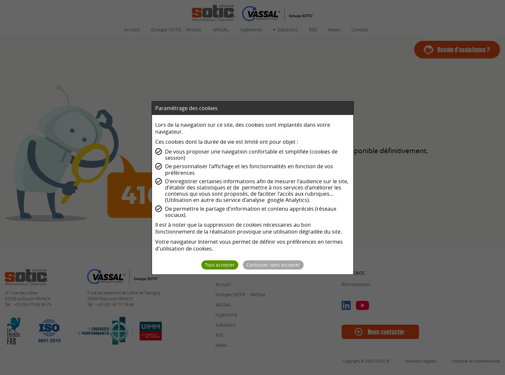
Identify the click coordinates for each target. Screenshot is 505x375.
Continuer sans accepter (273, 265)
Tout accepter (220, 265)
